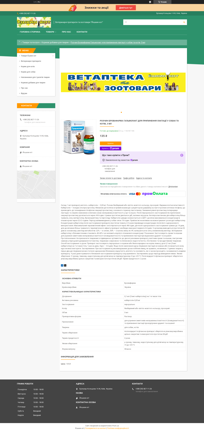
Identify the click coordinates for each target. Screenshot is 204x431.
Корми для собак (28, 72)
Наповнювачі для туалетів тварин (35, 77)
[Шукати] (184, 22)
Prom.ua (115, 426)
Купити (110, 143)
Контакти (82, 32)
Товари (50, 32)
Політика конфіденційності (118, 428)
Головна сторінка (30, 32)
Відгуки (24, 93)
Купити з (110, 148)
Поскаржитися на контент (95, 428)
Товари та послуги (31, 42)
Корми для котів (28, 66)
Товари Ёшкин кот (28, 56)
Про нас (66, 32)
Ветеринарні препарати (31, 61)
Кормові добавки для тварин (55, 42)
